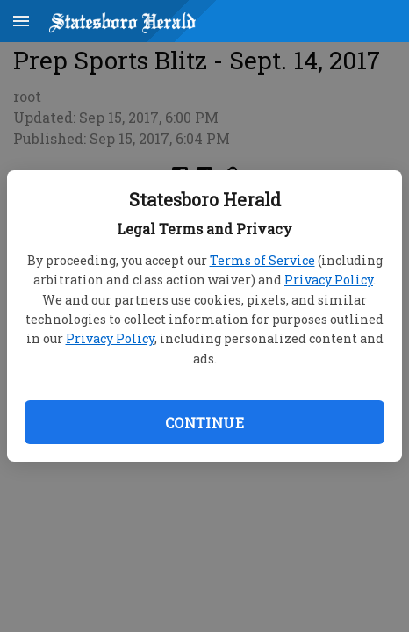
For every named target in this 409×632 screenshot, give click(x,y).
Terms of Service (262, 260)
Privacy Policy (328, 279)
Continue (204, 422)
